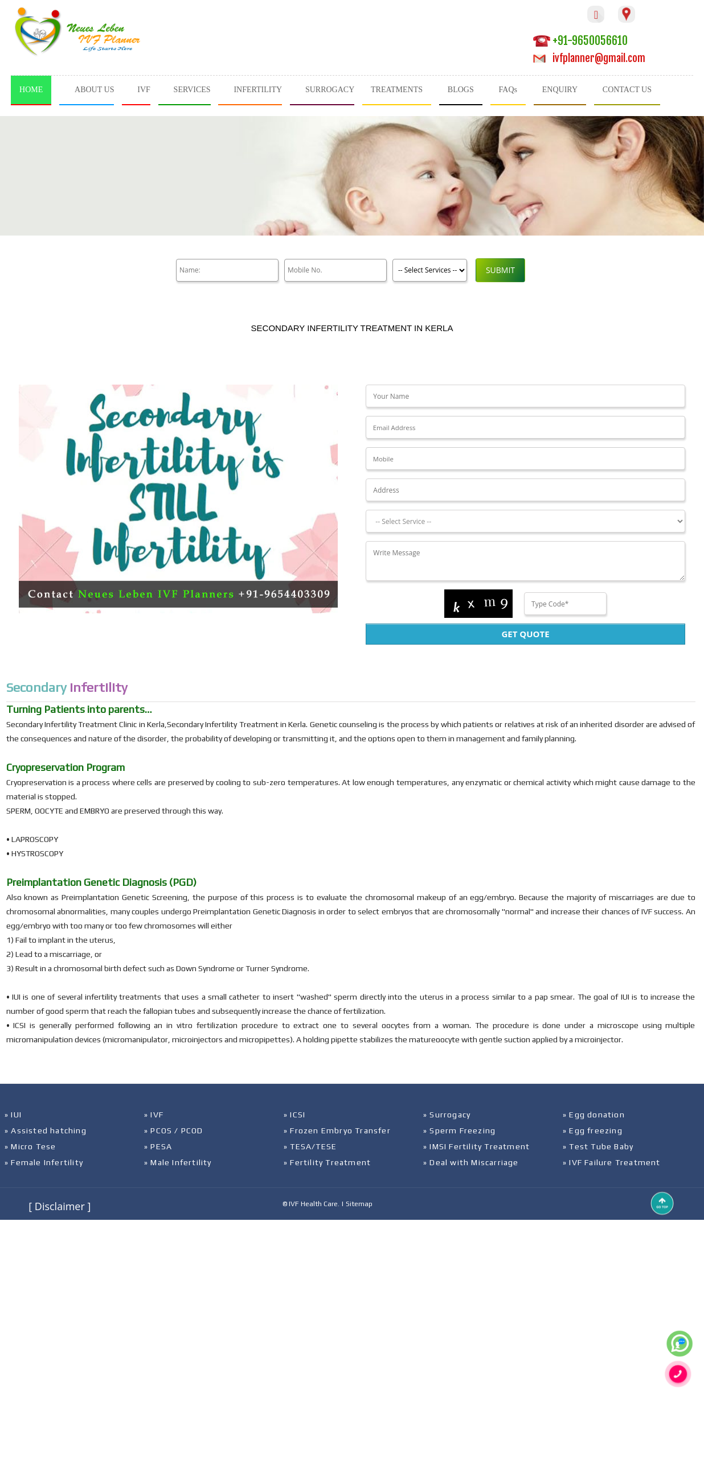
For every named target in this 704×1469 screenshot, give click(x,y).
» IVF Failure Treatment (612, 1162)
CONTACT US (627, 89)
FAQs (508, 89)
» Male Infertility (178, 1162)
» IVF (153, 1114)
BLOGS (461, 89)
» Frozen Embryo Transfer (337, 1130)
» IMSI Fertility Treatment (476, 1146)
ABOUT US (94, 89)
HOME (31, 89)
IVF (143, 89)
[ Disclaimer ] (59, 1206)
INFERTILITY (258, 89)
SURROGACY (329, 89)
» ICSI (294, 1114)
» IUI (13, 1114)
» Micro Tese (30, 1146)
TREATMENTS (397, 89)
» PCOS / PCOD (173, 1130)
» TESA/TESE (310, 1146)
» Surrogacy (446, 1114)
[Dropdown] (525, 521)
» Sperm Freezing (459, 1130)
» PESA (158, 1146)
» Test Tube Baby (598, 1146)
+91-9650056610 (580, 41)
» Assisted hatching (46, 1130)
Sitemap (359, 1204)
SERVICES (192, 89)
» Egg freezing (593, 1130)
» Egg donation (594, 1114)
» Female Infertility (44, 1162)
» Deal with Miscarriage (471, 1162)
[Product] (429, 270)
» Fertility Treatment (327, 1162)
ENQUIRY (560, 89)
